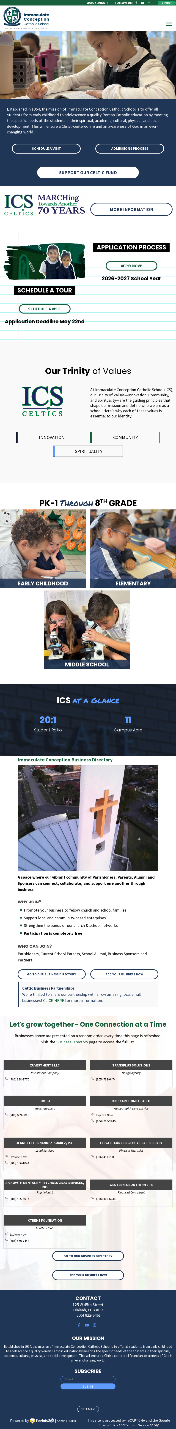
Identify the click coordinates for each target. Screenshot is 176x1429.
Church (167, 3)
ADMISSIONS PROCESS (129, 148)
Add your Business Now (124, 974)
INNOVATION (52, 437)
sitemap (88, 1409)
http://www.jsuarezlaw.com (47, 1157)
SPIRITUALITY (88, 451)
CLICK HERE (53, 1000)
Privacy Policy (108, 1425)
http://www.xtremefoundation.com (47, 1234)
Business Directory (72, 1042)
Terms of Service (137, 1425)
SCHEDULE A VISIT (46, 148)
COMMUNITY (125, 437)
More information (131, 209)
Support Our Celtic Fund (88, 172)
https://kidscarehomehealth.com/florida (133, 1115)
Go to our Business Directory (51, 974)
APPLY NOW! (131, 265)
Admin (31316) (66, 1421)
